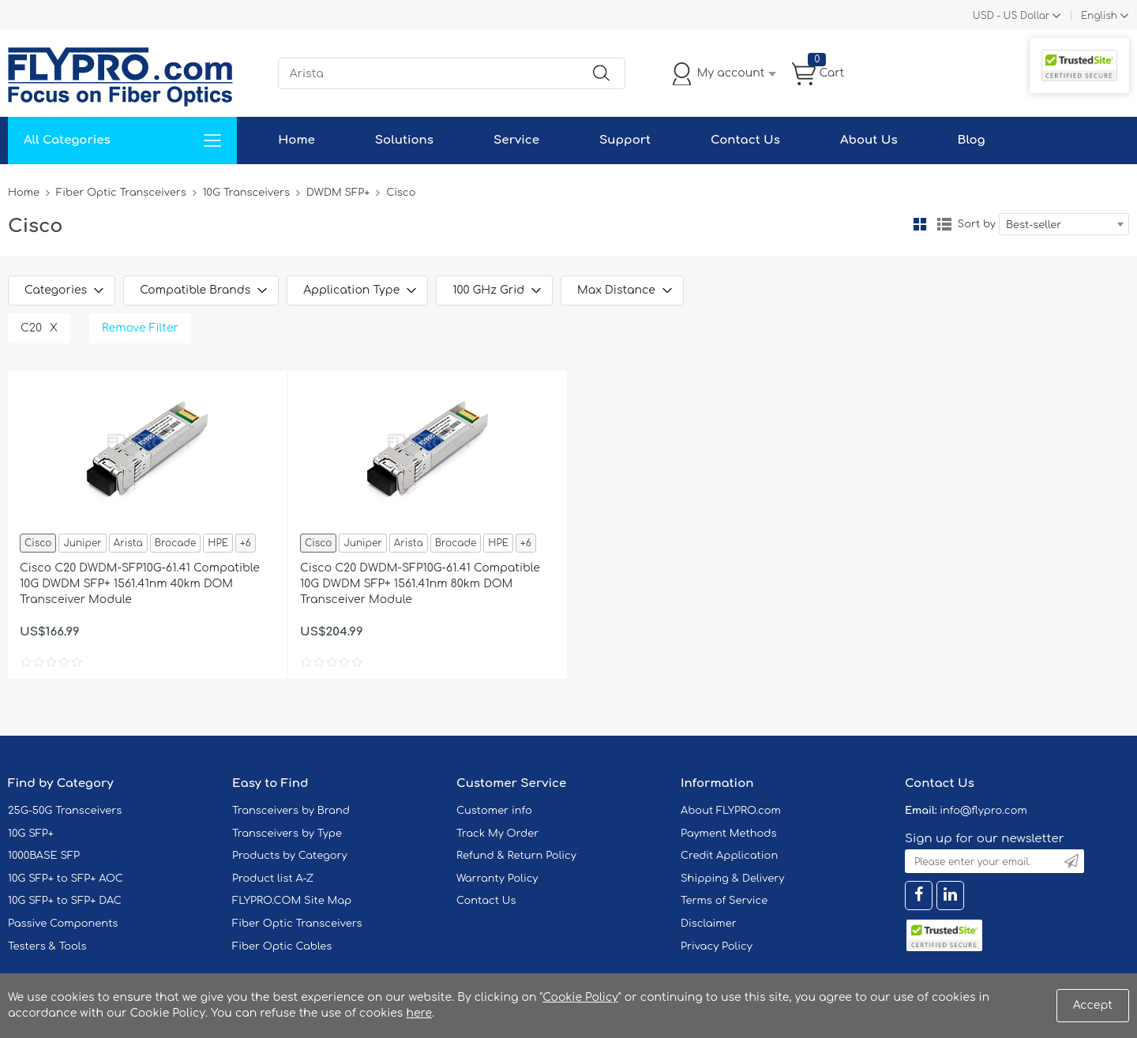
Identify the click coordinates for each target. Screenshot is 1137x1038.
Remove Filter (140, 328)
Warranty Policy (497, 878)
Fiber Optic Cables (282, 946)
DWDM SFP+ (338, 192)
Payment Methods (729, 833)
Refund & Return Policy (516, 855)
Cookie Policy (580, 997)
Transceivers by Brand (291, 810)
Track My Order (497, 833)
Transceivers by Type (287, 833)
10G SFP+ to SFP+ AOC (65, 878)
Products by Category (289, 855)
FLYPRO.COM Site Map (291, 900)
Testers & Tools (47, 946)
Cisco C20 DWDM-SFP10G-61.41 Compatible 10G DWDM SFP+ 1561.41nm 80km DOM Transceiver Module (420, 583)
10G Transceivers (246, 192)
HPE (218, 543)
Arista (128, 543)
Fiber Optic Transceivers (121, 192)
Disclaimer (709, 923)
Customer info (494, 810)
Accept (1093, 1005)
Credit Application (729, 855)
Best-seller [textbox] (1033, 224)
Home (296, 140)
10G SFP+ (31, 833)
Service (516, 140)
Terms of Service (724, 900)
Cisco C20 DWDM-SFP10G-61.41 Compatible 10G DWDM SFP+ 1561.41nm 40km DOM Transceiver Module (140, 583)
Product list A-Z (272, 878)
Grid (920, 224)
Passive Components (63, 923)
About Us (869, 140)
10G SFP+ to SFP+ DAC (65, 900)
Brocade (176, 543)
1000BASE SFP (44, 855)
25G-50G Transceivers (65, 810)
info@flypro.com (983, 810)
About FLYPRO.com (731, 810)
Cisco (37, 543)
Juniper (82, 543)
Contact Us (745, 140)
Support (625, 140)
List (944, 224)
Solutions (404, 140)
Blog (971, 140)
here (419, 1013)
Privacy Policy (716, 946)
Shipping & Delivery (732, 878)
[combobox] (1064, 224)
